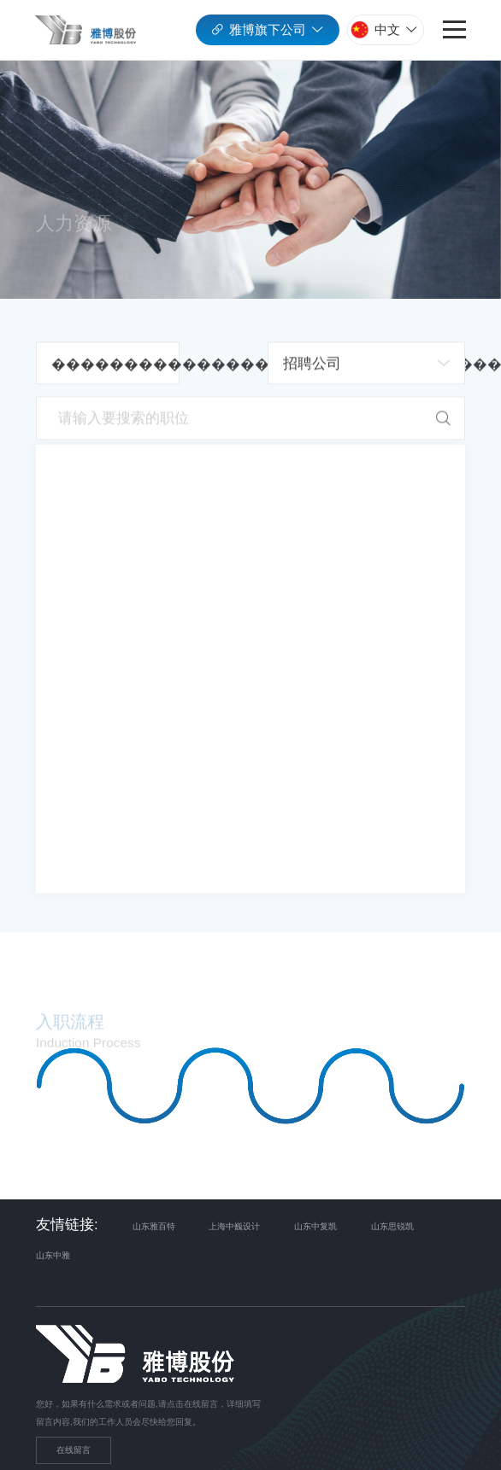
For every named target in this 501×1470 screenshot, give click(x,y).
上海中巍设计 (234, 1226)
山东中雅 (53, 1256)
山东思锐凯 (392, 1226)
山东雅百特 (154, 1226)
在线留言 (73, 1450)
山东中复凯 (315, 1226)
